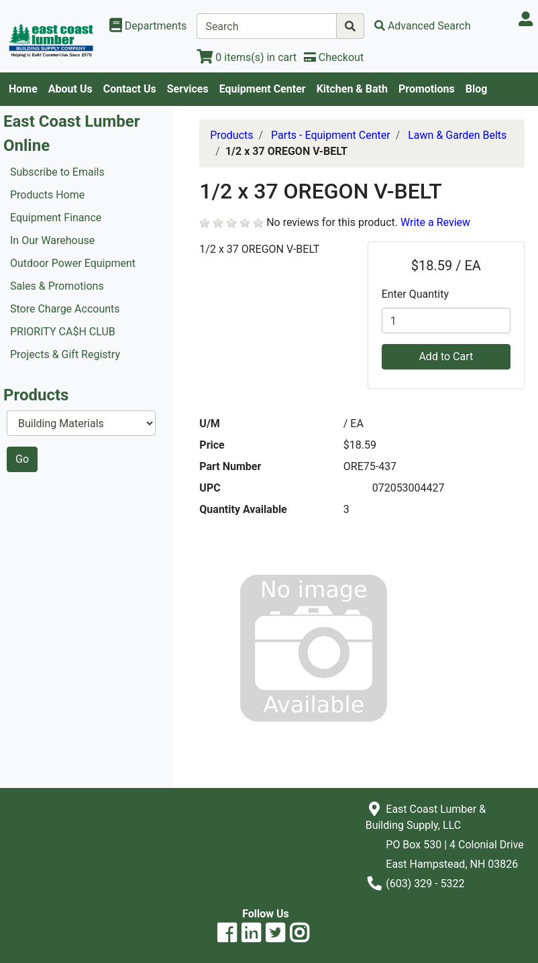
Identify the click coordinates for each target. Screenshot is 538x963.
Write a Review (435, 222)
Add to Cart (446, 356)
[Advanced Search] (422, 25)
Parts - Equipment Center (330, 135)
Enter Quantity (415, 294)
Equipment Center (262, 88)
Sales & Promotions (57, 286)
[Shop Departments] (148, 26)
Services (188, 88)
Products (231, 135)
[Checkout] (334, 57)
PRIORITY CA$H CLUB (62, 331)
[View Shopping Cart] (247, 57)
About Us (70, 88)
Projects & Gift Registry (65, 354)
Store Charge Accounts (65, 308)
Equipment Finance (55, 217)
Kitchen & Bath (352, 88)
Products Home (47, 194)
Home (23, 88)
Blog (477, 88)
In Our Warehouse (52, 240)
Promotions (426, 88)
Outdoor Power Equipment (73, 263)
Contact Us (129, 88)
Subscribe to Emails (57, 172)
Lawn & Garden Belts (457, 135)
